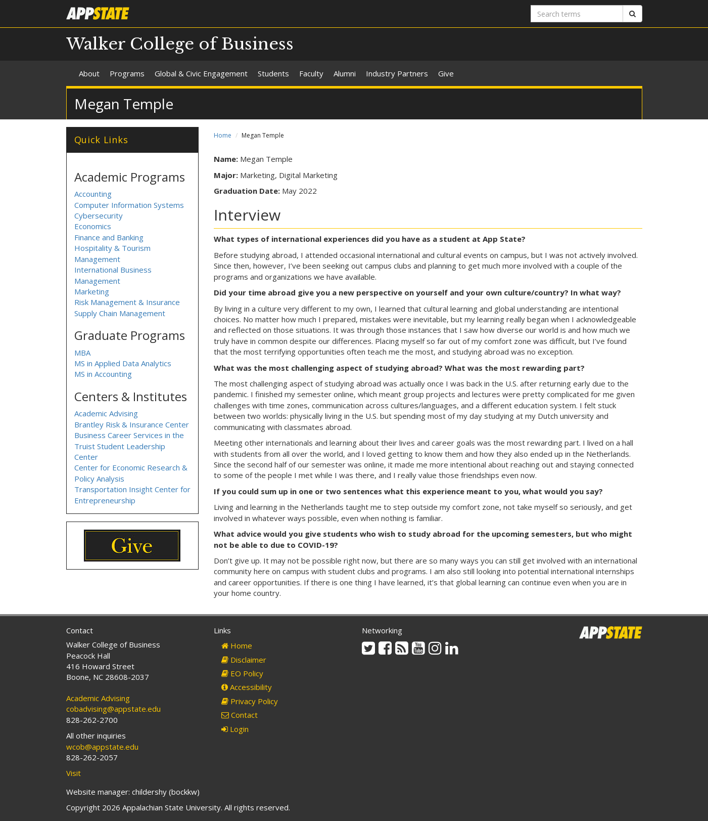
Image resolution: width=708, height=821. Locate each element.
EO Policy (242, 673)
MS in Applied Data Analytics (122, 363)
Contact (239, 715)
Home (222, 135)
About (89, 73)
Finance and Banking (109, 237)
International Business (113, 270)
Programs (127, 73)
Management (97, 281)
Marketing (91, 291)
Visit (73, 773)
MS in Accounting (103, 374)
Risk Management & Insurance (127, 302)
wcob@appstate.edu (102, 747)
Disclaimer (243, 660)
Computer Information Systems (129, 205)
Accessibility (246, 687)
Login (235, 729)
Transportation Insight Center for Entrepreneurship (132, 494)
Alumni (345, 73)
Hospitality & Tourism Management (112, 253)
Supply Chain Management (119, 313)
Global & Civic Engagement (201, 73)
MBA (82, 353)
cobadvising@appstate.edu (113, 709)
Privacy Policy (249, 701)
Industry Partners (397, 73)
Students (273, 73)
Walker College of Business (180, 44)
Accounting (93, 194)
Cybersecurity (98, 215)
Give (446, 73)
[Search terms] (577, 13)
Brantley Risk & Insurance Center (131, 424)
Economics (92, 226)
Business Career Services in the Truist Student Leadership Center (129, 446)
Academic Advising (106, 413)
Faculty (311, 73)
